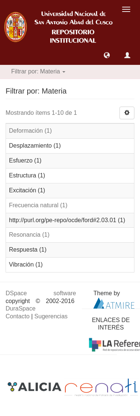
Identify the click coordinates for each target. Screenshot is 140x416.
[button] (107, 55)
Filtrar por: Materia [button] (38, 71)
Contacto (17, 316)
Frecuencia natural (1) (38, 205)
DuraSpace (20, 308)
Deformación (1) (30, 130)
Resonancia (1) (29, 234)
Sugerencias (51, 316)
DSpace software (41, 293)
